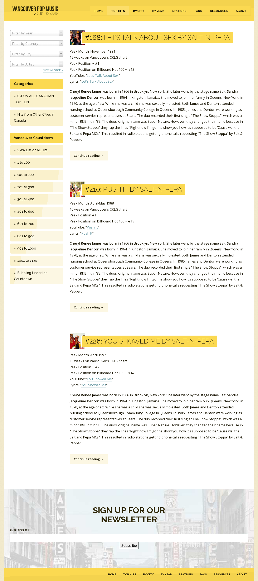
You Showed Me (99, 379)
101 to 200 (25, 175)
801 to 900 (25, 236)
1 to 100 (23, 162)
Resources (219, 11)
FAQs (198, 11)
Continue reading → (88, 156)
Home (98, 11)
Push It (92, 227)
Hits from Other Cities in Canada (34, 117)
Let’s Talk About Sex (102, 75)
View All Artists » (53, 70)
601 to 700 (25, 224)
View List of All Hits (32, 150)
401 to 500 (25, 211)
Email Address (19, 530)
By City (138, 11)
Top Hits (118, 11)
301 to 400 (25, 199)
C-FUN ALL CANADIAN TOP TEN (34, 99)
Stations (179, 11)
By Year (158, 11)
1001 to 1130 (27, 261)
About (241, 11)
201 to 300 (25, 187)
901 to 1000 (26, 248)
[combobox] (36, 33)
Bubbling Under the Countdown (31, 276)
